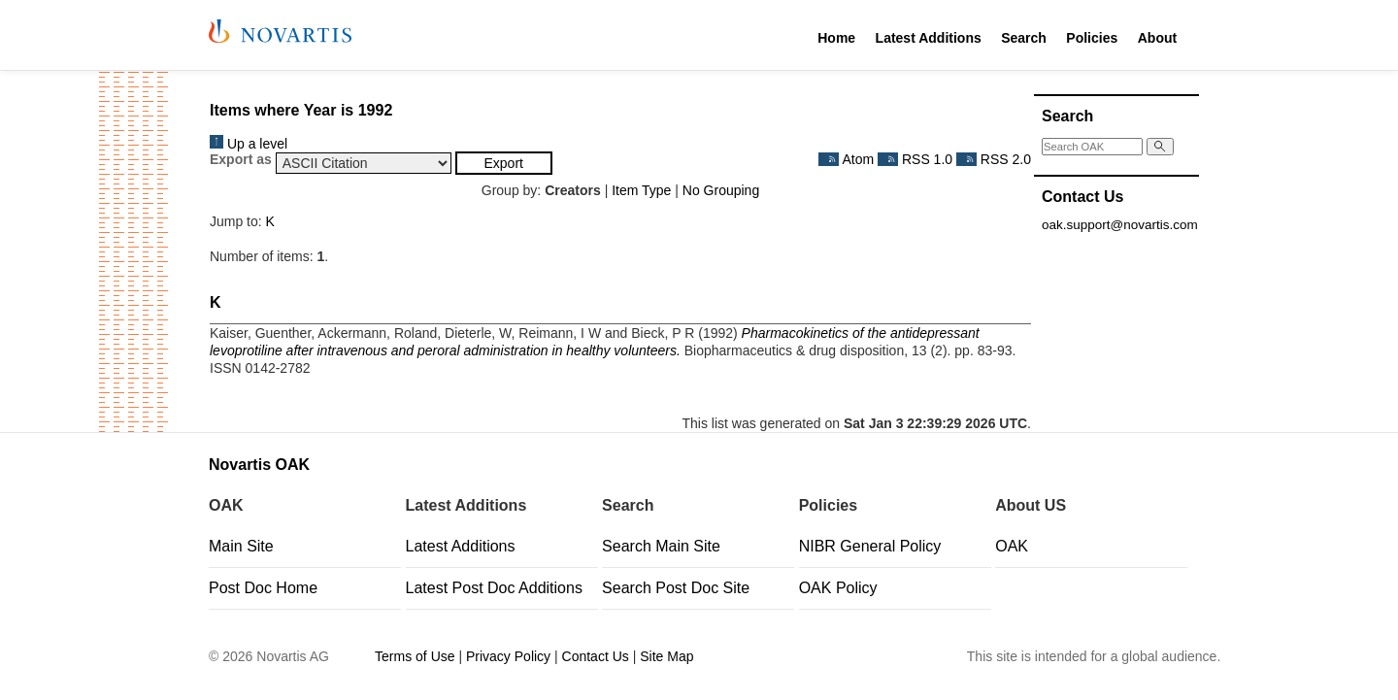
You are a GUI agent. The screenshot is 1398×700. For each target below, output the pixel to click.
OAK (1011, 546)
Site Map (666, 656)
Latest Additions (929, 38)
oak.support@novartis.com (1120, 224)
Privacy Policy (508, 656)
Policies (1091, 38)
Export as (241, 159)
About (1157, 38)
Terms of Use (414, 656)
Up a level (248, 143)
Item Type (641, 190)
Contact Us (595, 656)
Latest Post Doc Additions (494, 588)
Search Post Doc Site (675, 588)
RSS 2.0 (993, 159)
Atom (846, 159)
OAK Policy (838, 588)
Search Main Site (661, 546)
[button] (503, 163)
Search (1024, 38)
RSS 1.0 (915, 159)
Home (836, 38)
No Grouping (720, 190)
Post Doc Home (263, 588)
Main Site (241, 546)
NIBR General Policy (870, 546)
